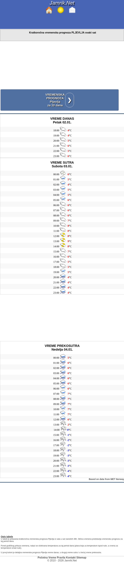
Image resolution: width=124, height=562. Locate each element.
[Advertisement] (62, 65)
